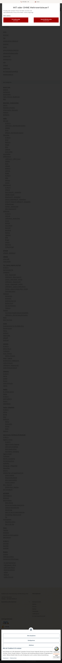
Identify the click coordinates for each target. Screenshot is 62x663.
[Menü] (59, 647)
